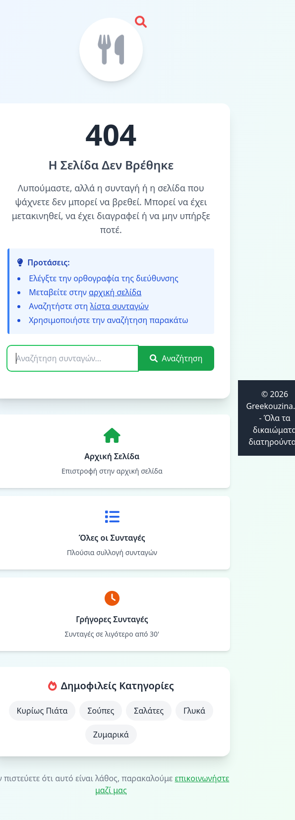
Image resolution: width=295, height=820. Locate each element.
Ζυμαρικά (111, 734)
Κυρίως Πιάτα (42, 710)
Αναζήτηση (176, 358)
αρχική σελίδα (115, 292)
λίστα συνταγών (119, 306)
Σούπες (100, 710)
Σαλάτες (149, 710)
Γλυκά (194, 710)
